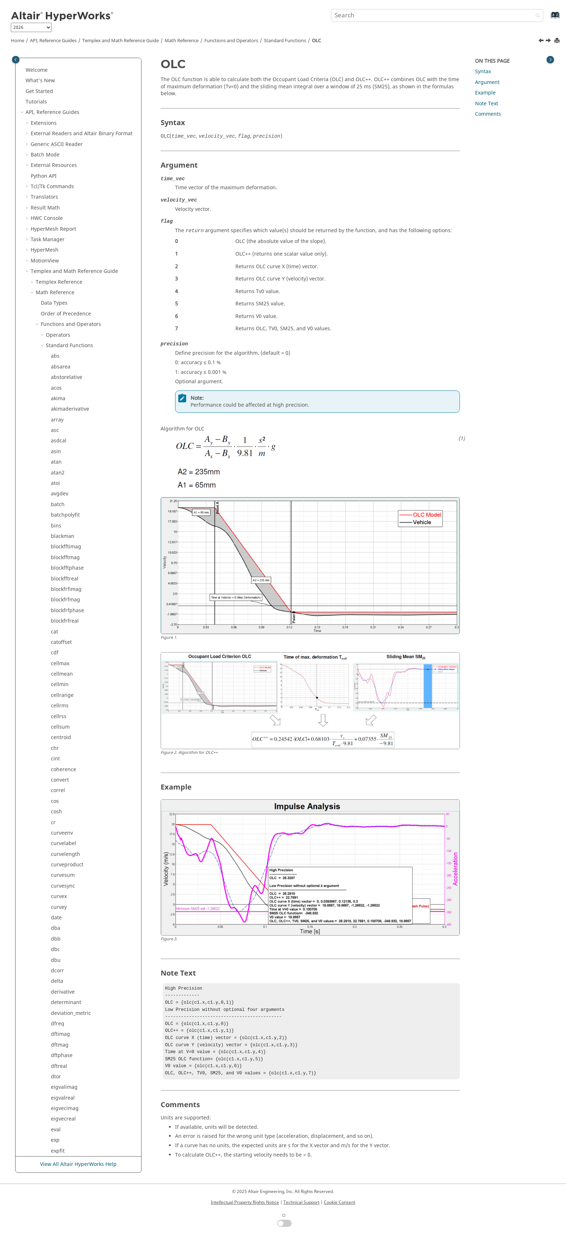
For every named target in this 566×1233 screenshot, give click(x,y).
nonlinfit (61, 295)
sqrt (56, 719)
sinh (56, 645)
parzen (59, 338)
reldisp (59, 497)
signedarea (64, 624)
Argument (487, 82)
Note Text (486, 103)
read (56, 454)
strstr (57, 825)
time (56, 973)
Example (485, 93)
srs (54, 709)
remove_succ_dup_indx (78, 507)
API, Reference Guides (53, 40)
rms (55, 571)
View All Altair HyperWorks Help (78, 1164)
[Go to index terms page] (547, 18)
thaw (57, 963)
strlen (58, 783)
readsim (61, 465)
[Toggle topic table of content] (550, 59)
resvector (62, 560)
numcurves (64, 306)
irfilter (58, 126)
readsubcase (66, 476)
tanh (56, 920)
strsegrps (62, 814)
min (55, 264)
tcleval (58, 931)
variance (61, 1026)
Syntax (483, 71)
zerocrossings (67, 1111)
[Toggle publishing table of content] (15, 59)
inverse (60, 115)
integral (60, 73)
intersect (61, 94)
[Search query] (437, 15)
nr (53, 285)
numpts (60, 317)
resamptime (65, 550)
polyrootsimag (68, 380)
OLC (316, 40)
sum (56, 867)
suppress (62, 878)
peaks (58, 359)
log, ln (58, 168)
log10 (57, 179)
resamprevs (65, 539)
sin (54, 634)
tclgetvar (61, 952)
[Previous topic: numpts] (542, 41)
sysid (57, 889)
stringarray (64, 772)
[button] (48, 62)
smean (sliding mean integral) (88, 677)
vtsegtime (63, 1079)
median (60, 242)
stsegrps (61, 836)
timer (57, 984)
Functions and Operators (231, 40)
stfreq (58, 730)
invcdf (58, 105)
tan (55, 910)
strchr (58, 762)
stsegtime (63, 846)
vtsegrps (61, 1069)
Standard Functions (285, 40)
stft (55, 740)
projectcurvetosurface (77, 412)
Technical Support (301, 1202)
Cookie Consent (339, 1202)
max (56, 211)
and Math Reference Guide (120, 40)
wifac (57, 1101)
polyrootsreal (67, 391)
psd (55, 423)
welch (58, 1090)
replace (60, 518)
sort (55, 687)
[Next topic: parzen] (549, 41)
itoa (55, 136)
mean (58, 232)
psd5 (57, 433)
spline (58, 698)
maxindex (62, 221)
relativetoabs (66, 486)
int (54, 62)
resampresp (65, 528)
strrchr (59, 793)
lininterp (61, 158)
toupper (60, 1005)
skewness (62, 666)
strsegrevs (63, 804)
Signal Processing (62, 1132)
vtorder (60, 1058)
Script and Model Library (61, 1143)
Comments (488, 114)
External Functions (68, 1122)
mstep (58, 274)
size (55, 656)
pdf (55, 348)
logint (58, 189)
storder (60, 751)
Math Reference (182, 40)
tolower (60, 995)
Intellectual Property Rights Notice (245, 1202)
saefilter (61, 603)
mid (55, 253)
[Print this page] (558, 41)
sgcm (57, 613)
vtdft (56, 1037)
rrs (54, 581)
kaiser (58, 147)
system (59, 899)
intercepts (63, 84)
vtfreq (58, 1048)
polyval (59, 401)
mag (56, 200)
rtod (56, 592)
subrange (62, 857)
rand (56, 444)
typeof (58, 1016)
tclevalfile (62, 942)
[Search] (536, 16)
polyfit (58, 370)
